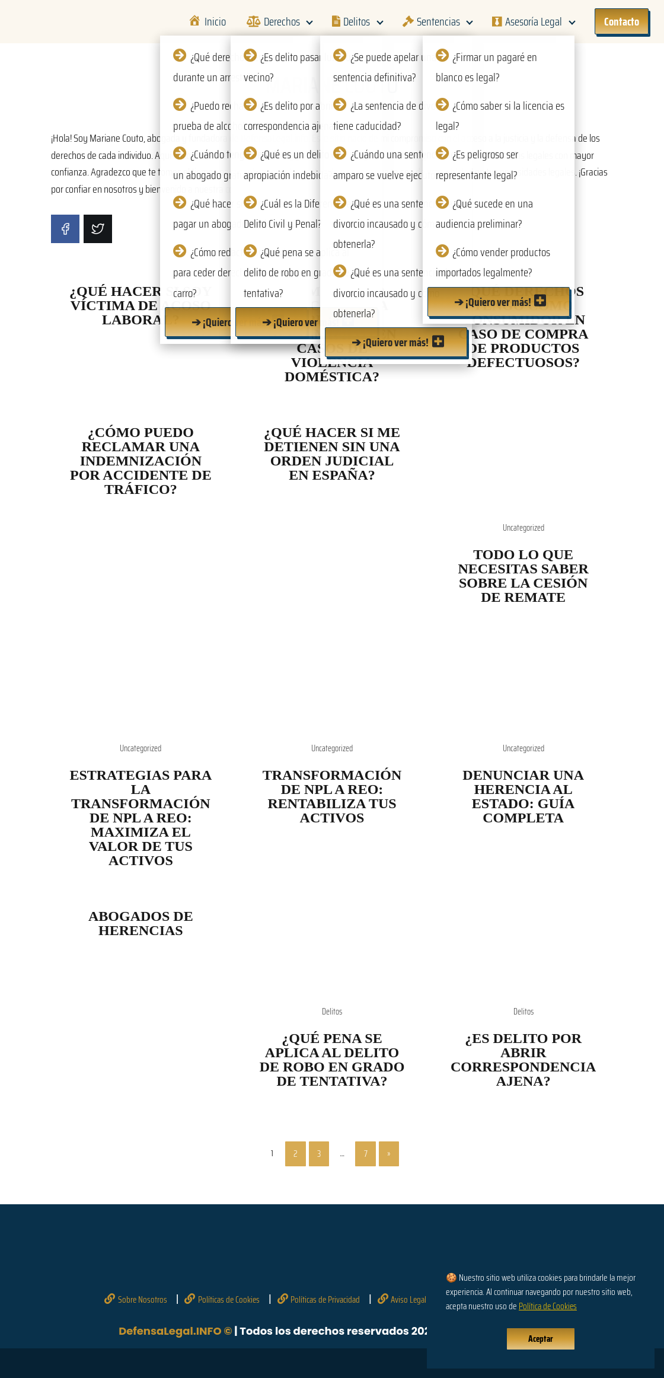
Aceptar (540, 1339)
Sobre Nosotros (142, 1300)
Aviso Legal (408, 1300)
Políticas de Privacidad (325, 1300)
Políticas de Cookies (229, 1300)
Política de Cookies (548, 1306)
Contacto (621, 21)
